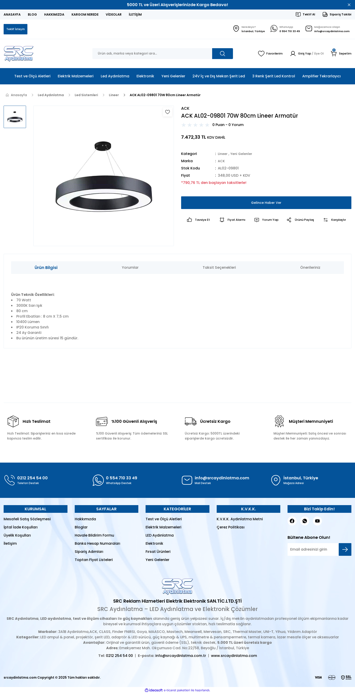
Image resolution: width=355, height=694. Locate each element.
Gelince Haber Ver (266, 203)
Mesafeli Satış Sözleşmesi (27, 519)
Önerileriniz (310, 268)
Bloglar (81, 527)
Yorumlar (130, 268)
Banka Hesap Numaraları (97, 544)
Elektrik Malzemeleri (163, 527)
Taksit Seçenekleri (219, 268)
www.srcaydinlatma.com (234, 656)
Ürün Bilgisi (46, 268)
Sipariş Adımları (89, 552)
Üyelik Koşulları (17, 535)
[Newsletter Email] (319, 550)
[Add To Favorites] (167, 112)
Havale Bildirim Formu (94, 535)
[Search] (162, 54)
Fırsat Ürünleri (158, 552)
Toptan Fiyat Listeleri (94, 560)
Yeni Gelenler (243, 154)
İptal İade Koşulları (21, 527)
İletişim (10, 544)
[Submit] (345, 550)
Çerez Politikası (231, 527)
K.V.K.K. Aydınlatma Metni (240, 519)
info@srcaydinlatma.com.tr (180, 656)
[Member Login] (304, 54)
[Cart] (340, 54)
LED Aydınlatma (160, 535)
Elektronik (154, 544)
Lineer (223, 154)
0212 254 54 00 (119, 656)
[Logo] (19, 54)
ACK (221, 162)
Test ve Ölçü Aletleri (164, 519)
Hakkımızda (85, 519)
